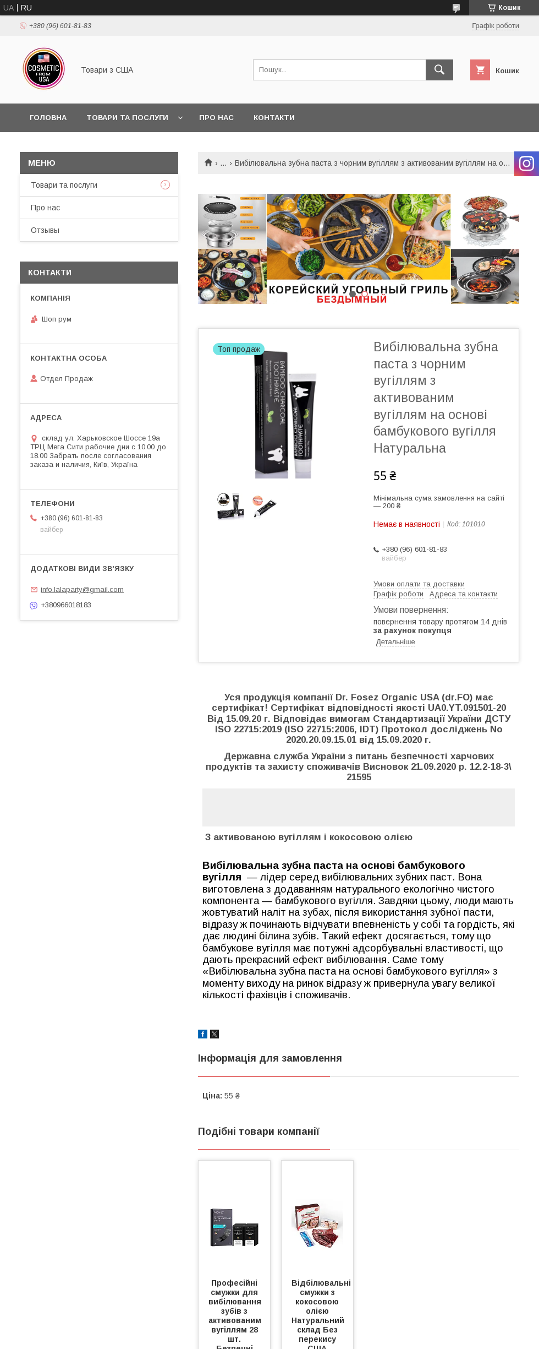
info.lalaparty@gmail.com (82, 589)
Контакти (274, 117)
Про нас (216, 117)
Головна (48, 117)
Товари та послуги (127, 117)
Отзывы (45, 230)
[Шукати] (439, 69)
